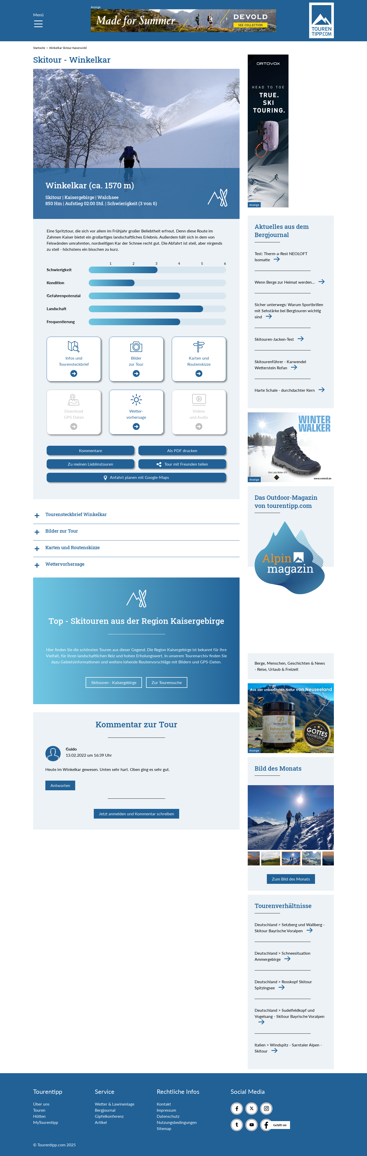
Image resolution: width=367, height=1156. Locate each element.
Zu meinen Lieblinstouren (90, 464)
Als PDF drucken (182, 450)
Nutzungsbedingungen (177, 1122)
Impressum (166, 1110)
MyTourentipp (45, 1122)
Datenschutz (168, 1116)
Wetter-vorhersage (136, 419)
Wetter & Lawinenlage (114, 1103)
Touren (39, 1110)
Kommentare (90, 450)
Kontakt (164, 1103)
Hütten (39, 1116)
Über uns (41, 1103)
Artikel (101, 1122)
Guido (71, 748)
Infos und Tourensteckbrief (74, 366)
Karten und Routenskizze (199, 366)
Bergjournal (105, 1110)
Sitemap (164, 1128)
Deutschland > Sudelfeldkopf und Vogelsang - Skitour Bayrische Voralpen (289, 1013)
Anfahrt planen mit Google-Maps (136, 477)
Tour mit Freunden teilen (182, 464)
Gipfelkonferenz (109, 1116)
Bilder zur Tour (136, 366)
